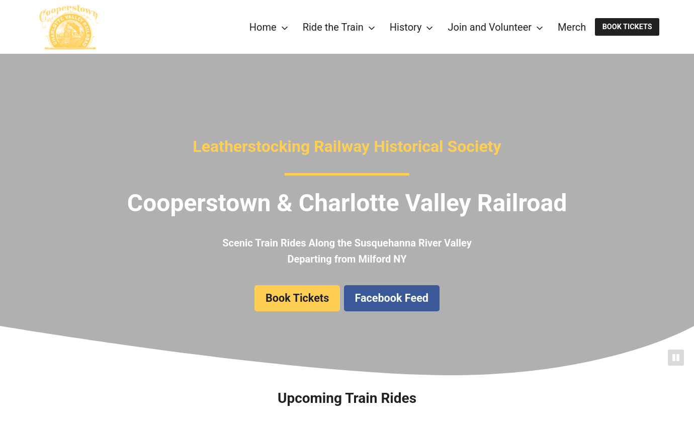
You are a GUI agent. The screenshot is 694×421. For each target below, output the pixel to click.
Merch (572, 27)
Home (263, 27)
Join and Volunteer (490, 27)
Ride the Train (333, 27)
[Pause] (676, 358)
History (406, 27)
